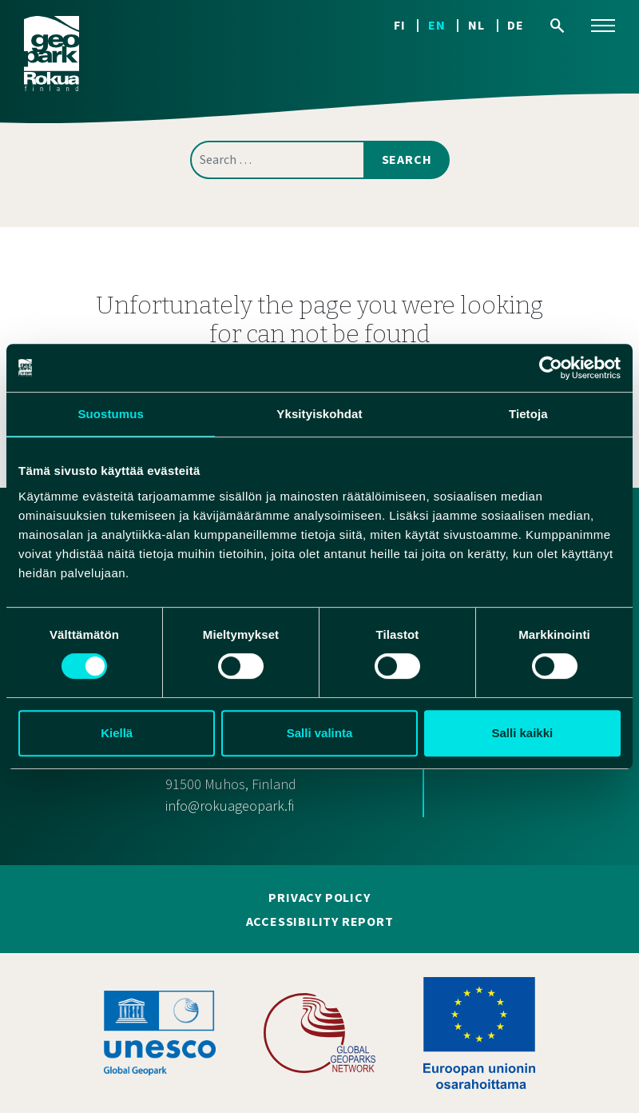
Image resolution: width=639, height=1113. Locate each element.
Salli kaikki (522, 733)
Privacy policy (319, 898)
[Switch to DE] (515, 25)
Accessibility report (320, 922)
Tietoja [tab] (528, 414)
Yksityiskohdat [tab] (319, 414)
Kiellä (117, 733)
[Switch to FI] (411, 25)
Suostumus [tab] (110, 414)
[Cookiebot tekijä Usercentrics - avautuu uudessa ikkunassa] (551, 368)
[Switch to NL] (487, 25)
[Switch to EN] (448, 25)
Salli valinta (320, 733)
